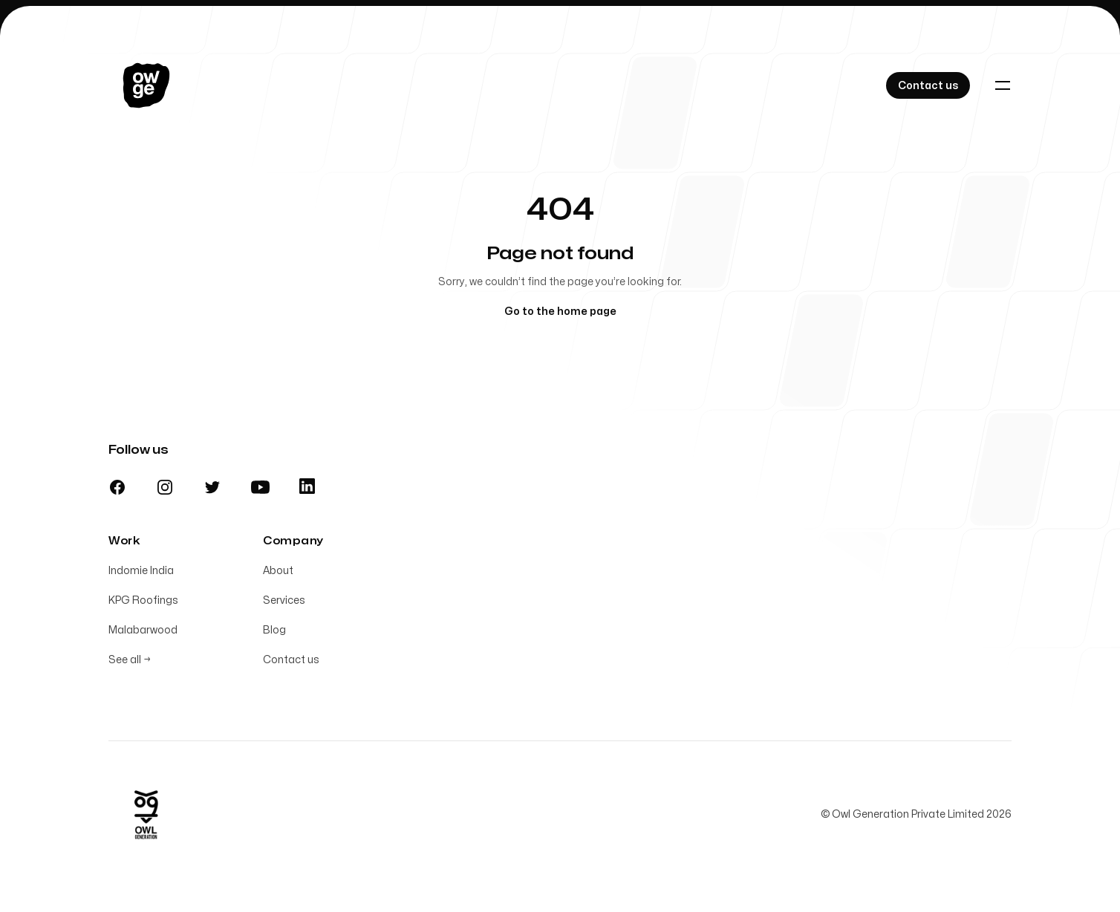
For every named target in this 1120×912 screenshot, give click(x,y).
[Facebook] (117, 487)
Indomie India (141, 571)
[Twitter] (212, 487)
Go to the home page (560, 311)
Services (284, 600)
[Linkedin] (307, 486)
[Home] (146, 85)
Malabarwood (143, 630)
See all (129, 660)
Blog (274, 630)
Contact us (291, 660)
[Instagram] (165, 487)
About (278, 571)
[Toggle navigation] (1002, 85)
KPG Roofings (143, 600)
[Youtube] (260, 487)
